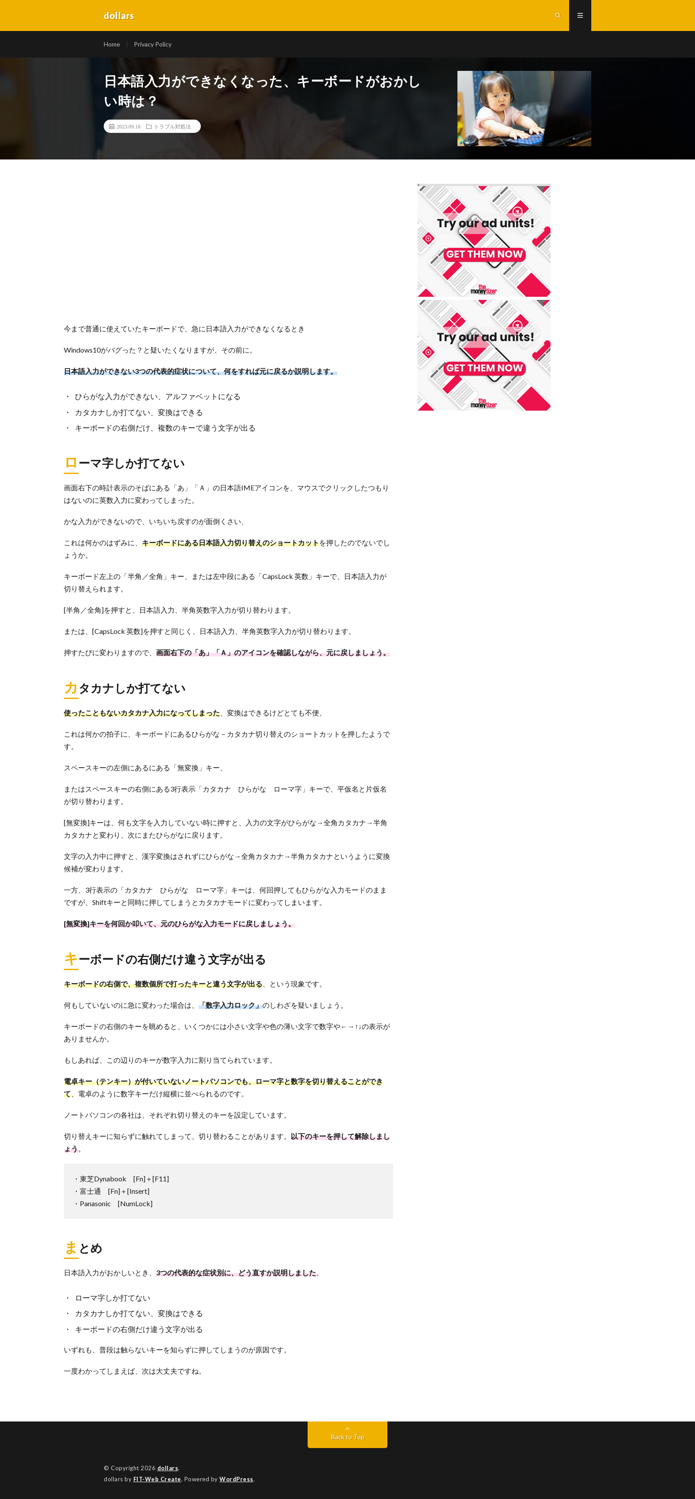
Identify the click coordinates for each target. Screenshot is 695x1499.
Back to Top (347, 1437)
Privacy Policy (153, 44)
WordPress (236, 1479)
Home (112, 44)
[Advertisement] (228, 252)
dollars (168, 1468)
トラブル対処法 (172, 126)
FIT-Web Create (157, 1479)
